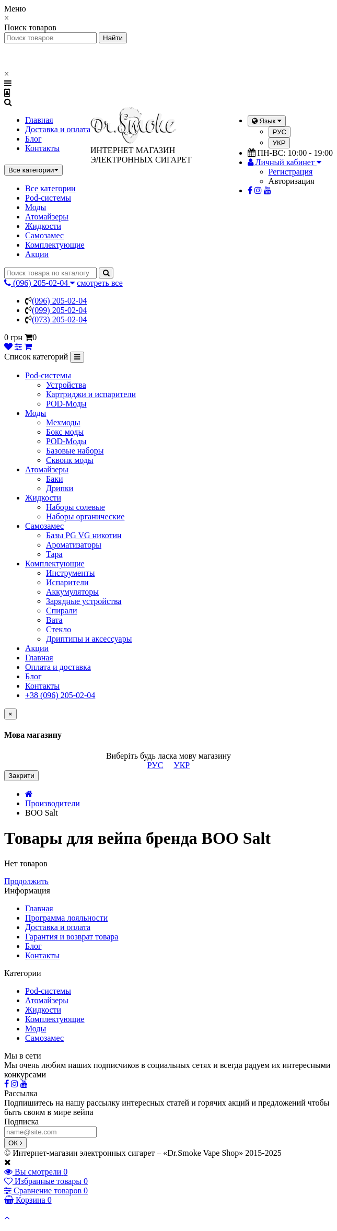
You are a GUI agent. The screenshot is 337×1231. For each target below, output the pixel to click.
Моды (35, 207)
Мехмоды (63, 422)
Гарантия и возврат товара (71, 936)
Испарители (67, 582)
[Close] (10, 714)
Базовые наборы (74, 450)
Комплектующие (55, 244)
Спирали (61, 610)
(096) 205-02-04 (59, 300)
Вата (54, 620)
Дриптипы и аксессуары (89, 638)
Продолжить (26, 881)
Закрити (21, 776)
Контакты (42, 148)
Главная (39, 119)
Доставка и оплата (57, 129)
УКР (279, 143)
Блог (33, 138)
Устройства (66, 384)
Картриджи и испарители (91, 394)
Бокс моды (65, 431)
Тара (54, 554)
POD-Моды (66, 403)
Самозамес (44, 235)
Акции (37, 254)
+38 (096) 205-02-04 (60, 695)
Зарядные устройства (83, 601)
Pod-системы (48, 197)
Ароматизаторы (73, 544)
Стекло (58, 629)
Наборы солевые (75, 507)
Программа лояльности (66, 917)
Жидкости (43, 226)
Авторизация (292, 181)
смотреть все (99, 282)
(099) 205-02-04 (59, 310)
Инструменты (70, 572)
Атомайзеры (46, 216)
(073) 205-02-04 (59, 319)
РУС (280, 132)
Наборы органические (85, 516)
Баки (54, 478)
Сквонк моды (70, 460)
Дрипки (59, 488)
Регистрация (291, 171)
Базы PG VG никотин (84, 535)
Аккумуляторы (72, 591)
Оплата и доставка (58, 667)
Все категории (50, 188)
